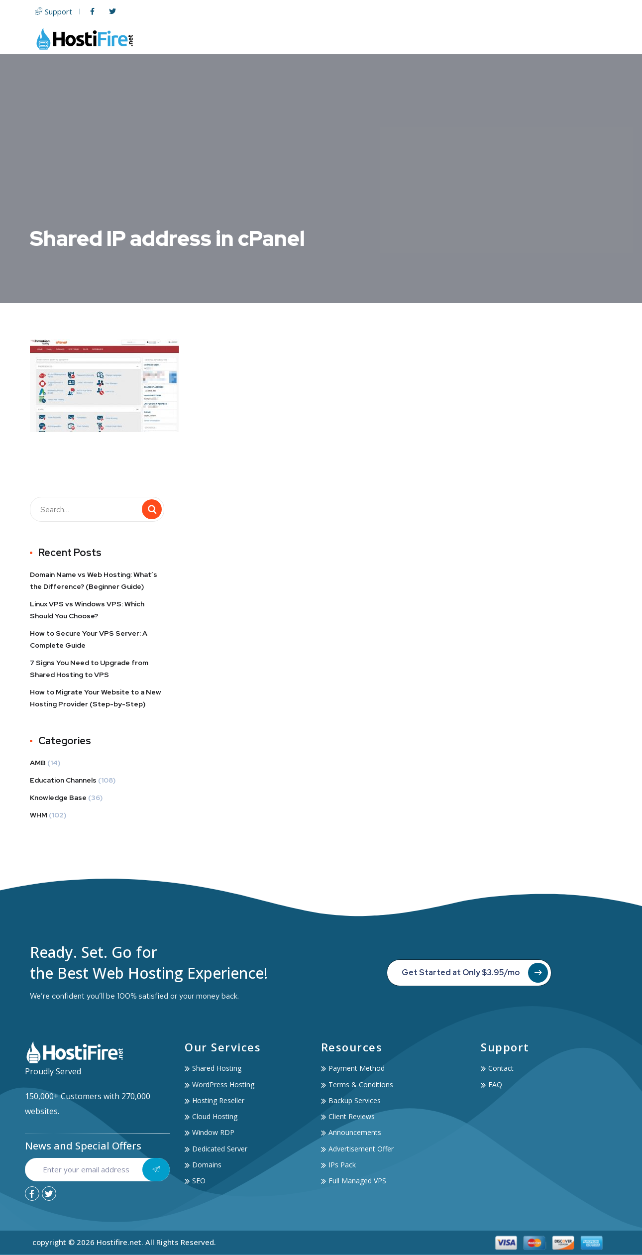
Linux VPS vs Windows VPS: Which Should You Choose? (87, 609)
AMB (38, 762)
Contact (593, 38)
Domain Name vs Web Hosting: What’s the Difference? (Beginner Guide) (93, 580)
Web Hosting (309, 38)
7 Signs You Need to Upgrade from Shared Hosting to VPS (89, 668)
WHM (38, 814)
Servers (370, 38)
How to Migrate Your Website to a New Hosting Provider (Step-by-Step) (95, 697)
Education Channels (63, 780)
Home (256, 38)
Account (544, 38)
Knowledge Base (58, 797)
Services (490, 38)
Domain (416, 38)
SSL (450, 38)
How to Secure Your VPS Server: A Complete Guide (88, 639)
